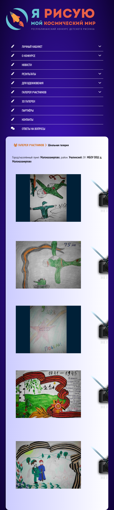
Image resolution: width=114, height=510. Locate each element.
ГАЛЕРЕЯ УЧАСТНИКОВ (29, 145)
